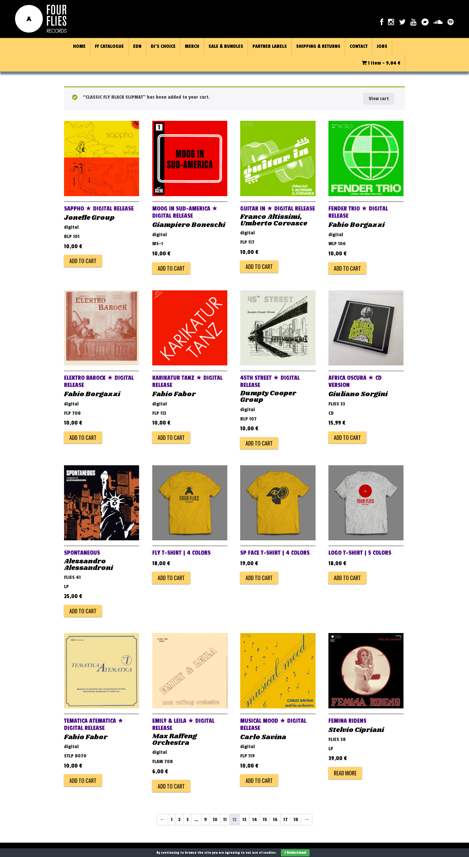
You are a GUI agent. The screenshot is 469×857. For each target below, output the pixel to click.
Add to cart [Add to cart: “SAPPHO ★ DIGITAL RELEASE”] (83, 261)
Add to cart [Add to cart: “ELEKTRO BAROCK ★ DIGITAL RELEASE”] (83, 437)
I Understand (295, 853)
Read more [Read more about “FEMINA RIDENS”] (345, 773)
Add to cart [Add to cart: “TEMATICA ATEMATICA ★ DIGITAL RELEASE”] (83, 780)
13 (244, 820)
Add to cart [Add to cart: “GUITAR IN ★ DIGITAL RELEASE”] (259, 266)
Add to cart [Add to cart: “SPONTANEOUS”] (83, 611)
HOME (79, 46)
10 (215, 820)
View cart (379, 99)
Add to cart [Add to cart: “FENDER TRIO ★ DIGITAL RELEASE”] (347, 268)
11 (225, 820)
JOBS (382, 46)
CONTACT (359, 46)
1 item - (381, 63)
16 (275, 820)
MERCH (192, 46)
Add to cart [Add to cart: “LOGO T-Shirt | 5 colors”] (347, 578)
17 (285, 820)
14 (254, 820)
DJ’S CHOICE (163, 46)
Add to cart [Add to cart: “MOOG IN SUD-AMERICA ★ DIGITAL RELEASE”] (171, 268)
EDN (137, 46)
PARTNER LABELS (269, 46)
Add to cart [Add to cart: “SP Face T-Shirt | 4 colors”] (259, 578)
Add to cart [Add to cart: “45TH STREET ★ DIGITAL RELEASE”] (259, 443)
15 (265, 820)
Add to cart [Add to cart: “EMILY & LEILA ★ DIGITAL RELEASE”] (171, 786)
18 (295, 820)
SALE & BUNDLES (225, 46)
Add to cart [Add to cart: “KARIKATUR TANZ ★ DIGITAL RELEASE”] (171, 437)
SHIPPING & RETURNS (318, 46)
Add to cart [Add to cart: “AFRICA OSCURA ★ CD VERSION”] (347, 437)
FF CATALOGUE (109, 46)
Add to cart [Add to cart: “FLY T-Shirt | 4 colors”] (171, 578)
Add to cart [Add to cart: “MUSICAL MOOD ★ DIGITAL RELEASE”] (259, 780)
